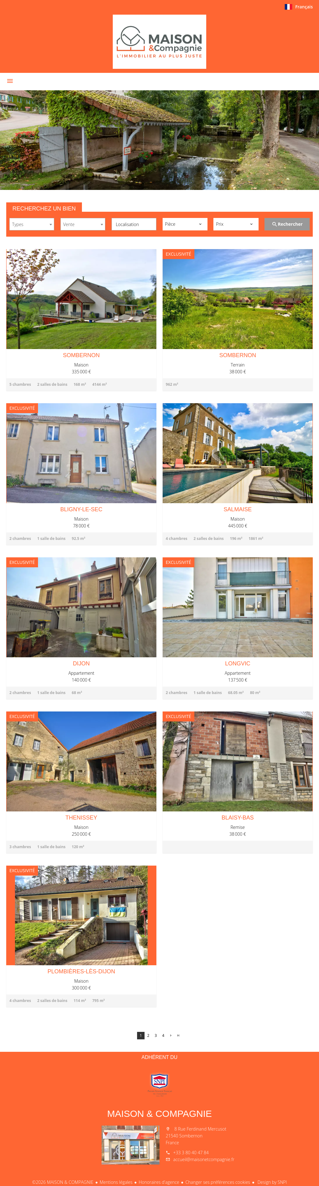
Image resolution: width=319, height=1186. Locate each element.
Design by (271, 1182)
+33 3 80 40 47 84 (191, 1152)
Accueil (159, 42)
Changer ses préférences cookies (217, 1182)
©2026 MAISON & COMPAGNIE (62, 1182)
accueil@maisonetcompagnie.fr (203, 1159)
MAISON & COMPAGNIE (159, 1113)
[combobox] (31, 224)
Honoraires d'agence (159, 1182)
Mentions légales (116, 1182)
